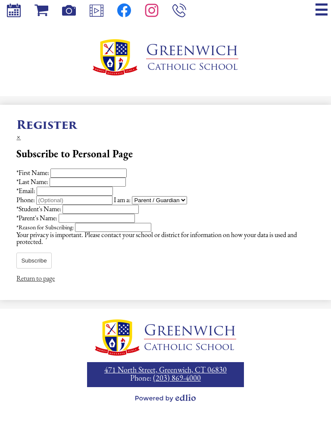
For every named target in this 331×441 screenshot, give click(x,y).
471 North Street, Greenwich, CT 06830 (165, 370)
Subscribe (34, 260)
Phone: (26, 200)
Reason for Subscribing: (45, 228)
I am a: (122, 200)
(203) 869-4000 (177, 379)
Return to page (35, 278)
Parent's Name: (37, 218)
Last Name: (33, 182)
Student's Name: (39, 209)
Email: (26, 191)
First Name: (33, 173)
